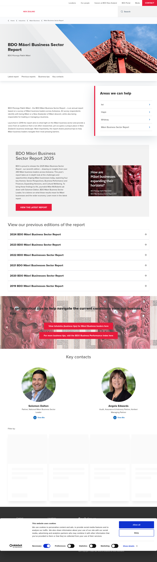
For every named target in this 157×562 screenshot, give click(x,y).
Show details (128, 557)
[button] (149, 3)
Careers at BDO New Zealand (105, 3)
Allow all (136, 536)
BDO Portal (126, 3)
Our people (85, 3)
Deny (136, 544)
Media (137, 3)
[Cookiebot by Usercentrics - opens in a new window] (16, 557)
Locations (72, 3)
